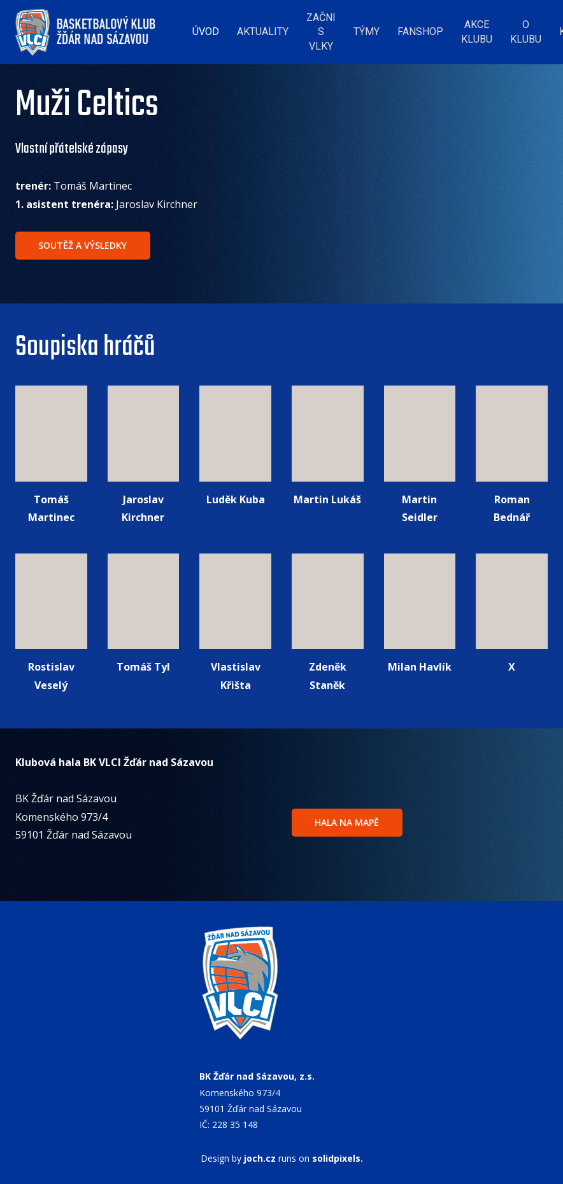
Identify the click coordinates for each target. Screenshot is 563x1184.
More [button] (520, 28)
